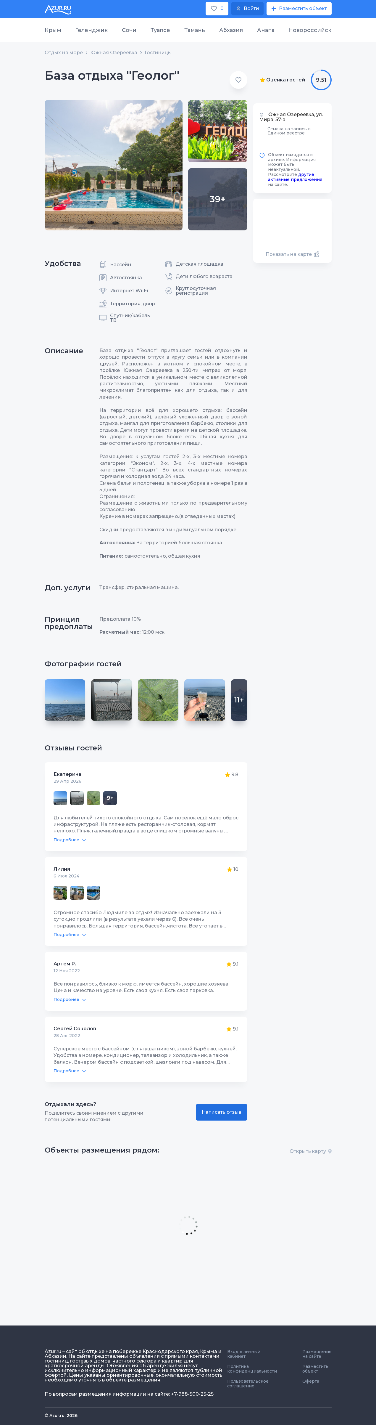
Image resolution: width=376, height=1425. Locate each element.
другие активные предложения (295, 177)
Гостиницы (158, 52)
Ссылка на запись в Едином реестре (289, 131)
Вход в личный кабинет (243, 1354)
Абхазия (231, 30)
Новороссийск (309, 30)
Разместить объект (315, 1369)
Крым (53, 30)
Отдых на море (64, 52)
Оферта (310, 1381)
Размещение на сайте (317, 1354)
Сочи (129, 30)
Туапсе (160, 30)
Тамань (194, 30)
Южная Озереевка (113, 52)
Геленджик (91, 30)
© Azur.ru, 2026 (61, 1415)
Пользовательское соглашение (248, 1384)
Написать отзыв (221, 1112)
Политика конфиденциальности (252, 1369)
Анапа (266, 30)
